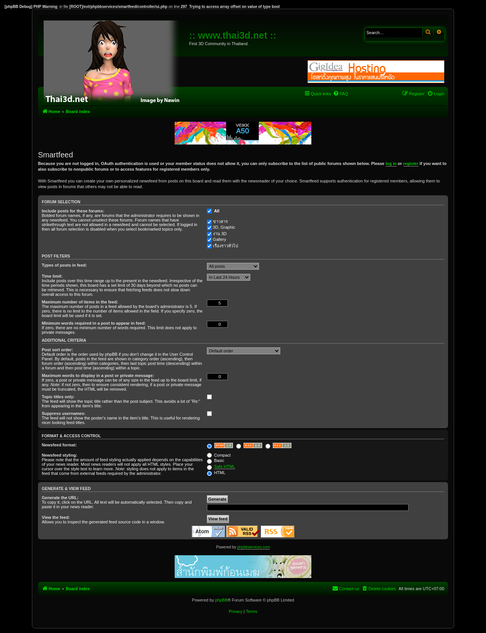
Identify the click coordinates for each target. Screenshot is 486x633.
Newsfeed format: (59, 445)
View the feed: (56, 517)
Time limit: (52, 276)
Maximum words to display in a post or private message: (98, 375)
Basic (215, 460)
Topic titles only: (58, 396)
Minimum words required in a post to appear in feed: (94, 323)
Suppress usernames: (63, 413)
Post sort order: (57, 349)
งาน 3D (220, 233)
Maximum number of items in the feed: (80, 302)
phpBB (221, 600)
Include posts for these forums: (73, 211)
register (410, 163)
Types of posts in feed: (64, 265)
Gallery (219, 239)
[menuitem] (340, 93)
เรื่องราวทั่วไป (225, 245)
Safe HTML (224, 466)
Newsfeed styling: (59, 455)
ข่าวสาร (220, 221)
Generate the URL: (60, 497)
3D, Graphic (224, 227)
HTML (216, 472)
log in (390, 163)
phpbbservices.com (253, 547)
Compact (219, 455)
